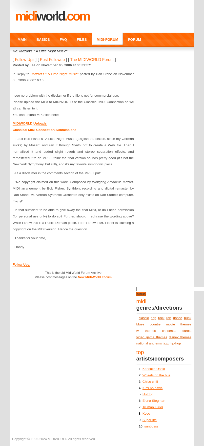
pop (153, 318)
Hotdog (148, 394)
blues (140, 324)
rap (168, 318)
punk (187, 318)
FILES (82, 40)
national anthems (149, 343)
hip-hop (175, 343)
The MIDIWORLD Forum (92, 60)
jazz (166, 343)
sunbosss (151, 426)
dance (177, 318)
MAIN (22, 40)
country (155, 324)
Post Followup (52, 60)
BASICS (43, 40)
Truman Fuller (153, 407)
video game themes (151, 337)
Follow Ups (24, 60)
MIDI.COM (52, 16)
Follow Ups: (21, 264)
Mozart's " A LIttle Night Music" (55, 74)
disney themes (180, 337)
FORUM (134, 40)
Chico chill (150, 381)
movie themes (178, 324)
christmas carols (176, 331)
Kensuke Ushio (154, 369)
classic (144, 318)
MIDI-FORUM (107, 40)
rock (161, 318)
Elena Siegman (154, 401)
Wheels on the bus (156, 375)
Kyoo (146, 413)
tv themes (146, 331)
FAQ (63, 40)
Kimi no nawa (153, 388)
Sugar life (150, 420)
